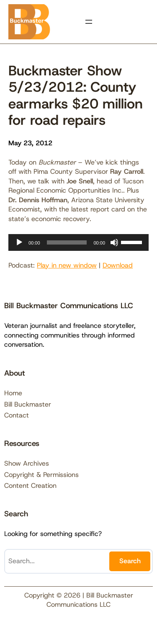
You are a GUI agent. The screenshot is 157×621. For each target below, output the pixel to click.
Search (130, 561)
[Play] (19, 242)
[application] (78, 242)
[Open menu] (89, 22)
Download (118, 265)
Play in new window (67, 265)
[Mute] (114, 242)
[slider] (67, 242)
